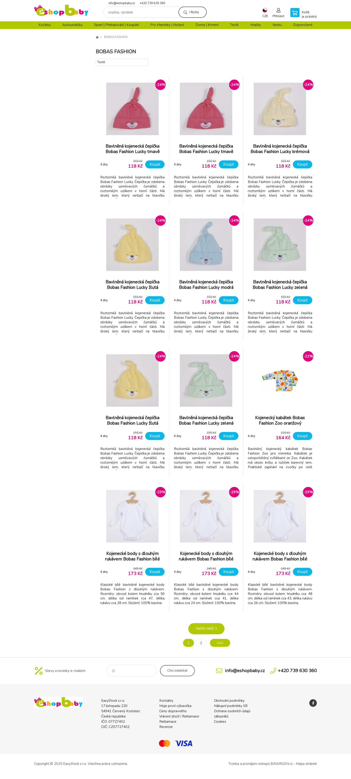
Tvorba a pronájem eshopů (249, 763)
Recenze (166, 727)
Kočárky (45, 25)
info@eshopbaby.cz (121, 3)
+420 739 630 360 (152, 3)
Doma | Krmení (207, 25)
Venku (277, 25)
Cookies (220, 721)
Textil (234, 25)
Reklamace (167, 721)
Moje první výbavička (175, 706)
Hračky (255, 25)
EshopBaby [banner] (61, 10)
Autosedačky (72, 25)
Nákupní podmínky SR (231, 706)
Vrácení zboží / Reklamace (179, 716)
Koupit (155, 164)
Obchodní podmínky (229, 700)
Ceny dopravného (173, 711)
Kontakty (166, 700)
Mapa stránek (306, 763)
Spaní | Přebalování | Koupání (116, 25)
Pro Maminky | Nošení (167, 25)
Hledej (194, 12)
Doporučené (302, 25)
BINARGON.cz (282, 763)
